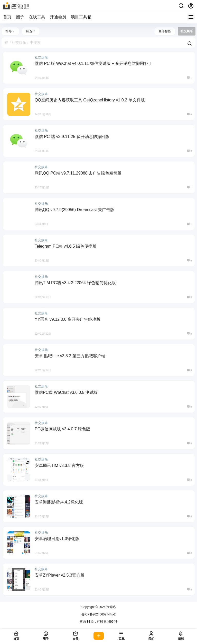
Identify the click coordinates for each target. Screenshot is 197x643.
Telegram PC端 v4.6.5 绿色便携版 (66, 246)
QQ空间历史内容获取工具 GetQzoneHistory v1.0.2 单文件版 (90, 100)
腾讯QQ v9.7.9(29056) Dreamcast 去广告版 (74, 209)
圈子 (20, 17)
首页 (7, 17)
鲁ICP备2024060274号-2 (98, 614)
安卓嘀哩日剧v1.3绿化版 (57, 538)
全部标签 (164, 31)
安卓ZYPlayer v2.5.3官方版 (60, 575)
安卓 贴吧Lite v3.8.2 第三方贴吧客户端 (70, 356)
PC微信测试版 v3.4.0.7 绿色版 (62, 429)
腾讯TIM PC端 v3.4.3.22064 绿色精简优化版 (75, 283)
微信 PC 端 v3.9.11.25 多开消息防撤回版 (72, 136)
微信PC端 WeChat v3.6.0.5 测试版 (66, 392)
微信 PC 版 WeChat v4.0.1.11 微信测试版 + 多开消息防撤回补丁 (93, 63)
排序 (10, 31)
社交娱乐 (41, 57)
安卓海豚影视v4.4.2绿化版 (59, 502)
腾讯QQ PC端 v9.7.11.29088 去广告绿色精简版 (78, 173)
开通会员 (58, 17)
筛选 (30, 31)
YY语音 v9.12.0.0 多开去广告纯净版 (67, 319)
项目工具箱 (81, 17)
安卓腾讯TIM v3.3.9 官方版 (59, 465)
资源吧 (111, 607)
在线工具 (37, 17)
